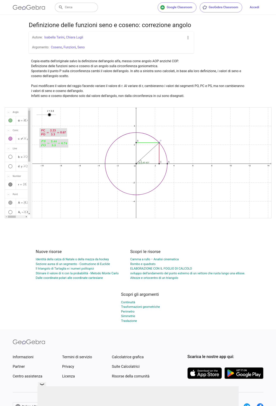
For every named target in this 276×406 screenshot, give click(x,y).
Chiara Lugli (74, 37)
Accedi (254, 7)
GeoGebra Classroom (220, 7)
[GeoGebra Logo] (29, 7)
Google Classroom (176, 7)
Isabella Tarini (54, 37)
